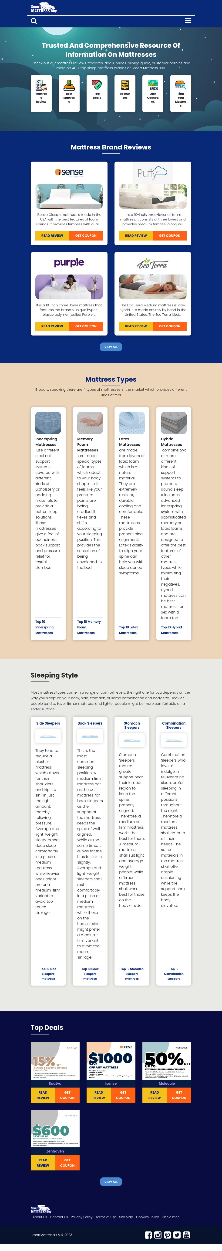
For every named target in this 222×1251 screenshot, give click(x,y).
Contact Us (58, 1224)
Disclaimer (166, 1224)
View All (111, 354)
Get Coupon (86, 243)
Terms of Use (104, 1224)
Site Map (123, 1224)
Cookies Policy (144, 1224)
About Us (39, 1224)
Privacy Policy (80, 1224)
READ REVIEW (52, 243)
